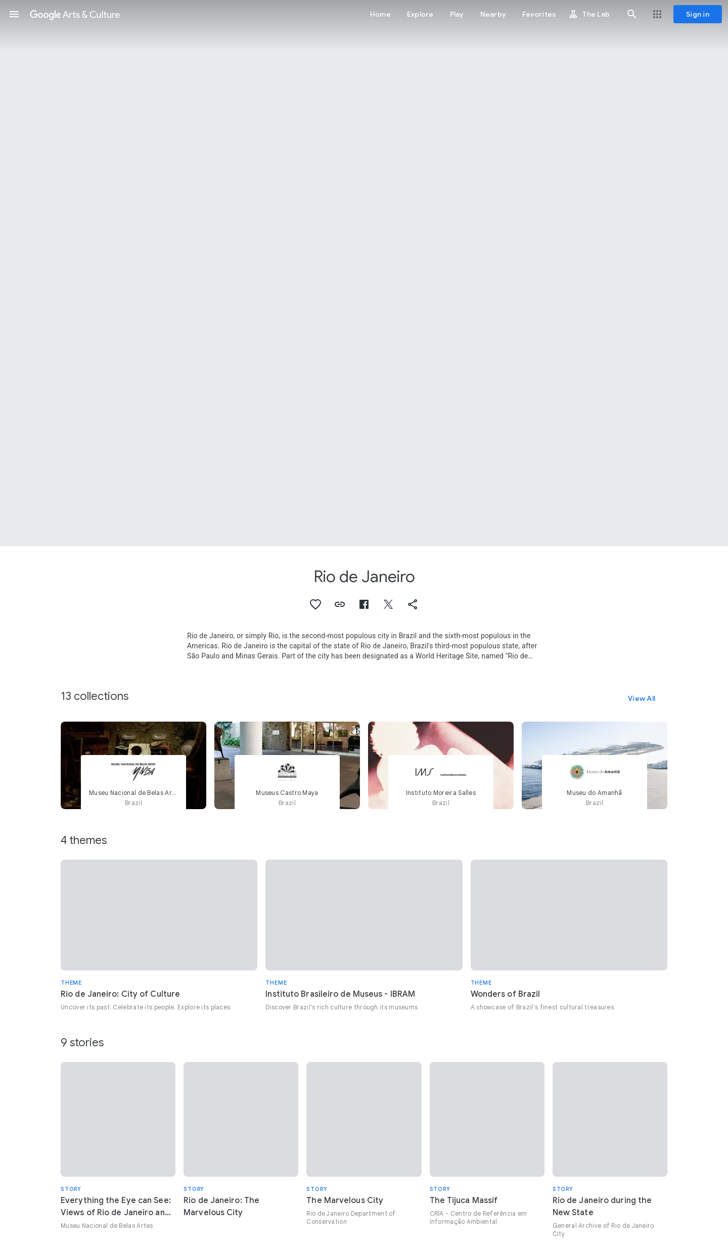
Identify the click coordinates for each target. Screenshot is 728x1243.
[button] (14, 14)
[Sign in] (697, 14)
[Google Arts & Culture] (74, 14)
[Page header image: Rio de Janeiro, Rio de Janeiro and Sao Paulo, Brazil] (364, 273)
